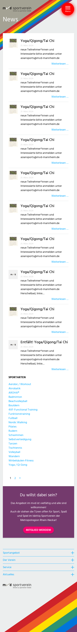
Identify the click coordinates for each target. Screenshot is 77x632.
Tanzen (13, 444)
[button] (68, 9)
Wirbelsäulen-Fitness (21, 460)
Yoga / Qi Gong (18, 465)
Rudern (13, 431)
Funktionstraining (19, 414)
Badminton (15, 397)
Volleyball (14, 452)
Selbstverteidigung (20, 439)
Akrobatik (15, 388)
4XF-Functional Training (23, 410)
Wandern (14, 456)
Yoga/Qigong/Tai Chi (37, 40)
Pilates (12, 427)
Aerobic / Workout (20, 384)
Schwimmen (16, 435)
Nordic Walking (18, 422)
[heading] (38, 552)
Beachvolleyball (18, 401)
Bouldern (14, 405)
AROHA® (14, 393)
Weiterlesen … (59, 64)
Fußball (13, 418)
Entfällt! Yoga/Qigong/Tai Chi (44, 342)
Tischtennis (15, 448)
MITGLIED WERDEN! (38, 530)
